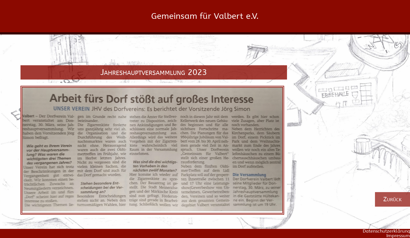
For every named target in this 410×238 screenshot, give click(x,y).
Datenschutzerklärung (386, 231)
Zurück (392, 199)
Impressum (398, 235)
